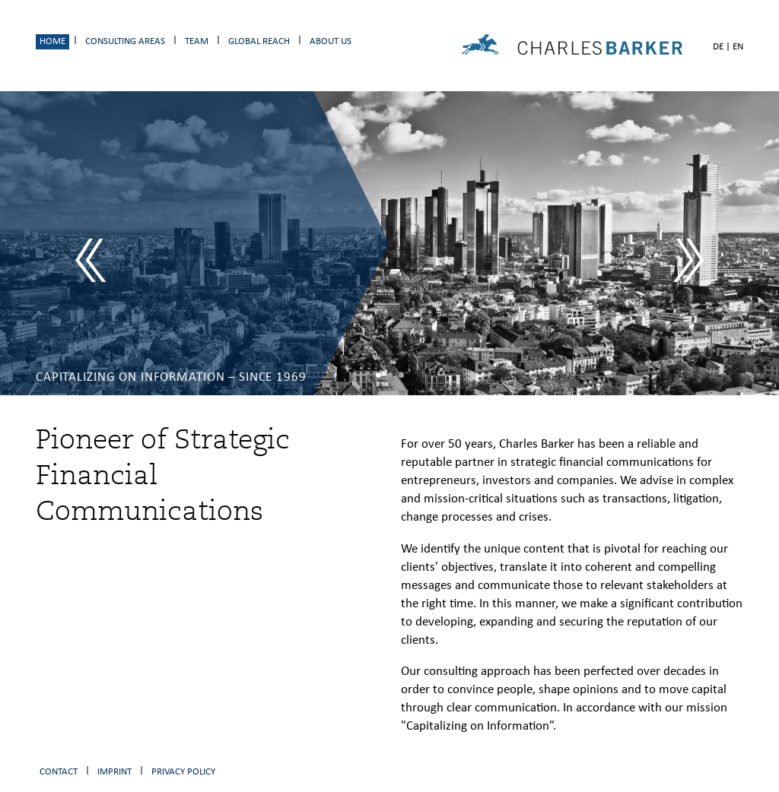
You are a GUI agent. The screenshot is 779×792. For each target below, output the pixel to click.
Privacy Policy (183, 772)
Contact (59, 772)
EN (738, 47)
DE (718, 47)
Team (196, 41)
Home (52, 41)
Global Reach (259, 41)
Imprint (114, 772)
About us (330, 41)
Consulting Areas (125, 41)
